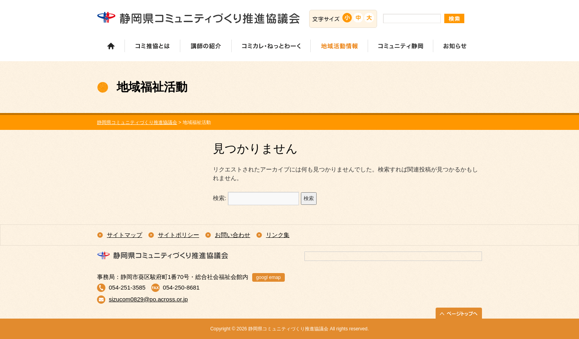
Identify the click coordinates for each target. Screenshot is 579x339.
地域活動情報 (339, 46)
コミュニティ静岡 (400, 46)
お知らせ (454, 46)
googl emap (268, 277)
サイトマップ (124, 234)
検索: (219, 198)
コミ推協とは (152, 46)
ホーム (111, 46)
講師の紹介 (205, 46)
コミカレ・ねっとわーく (270, 46)
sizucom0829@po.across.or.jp (148, 299)
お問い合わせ (232, 234)
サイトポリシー (178, 234)
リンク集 (278, 234)
